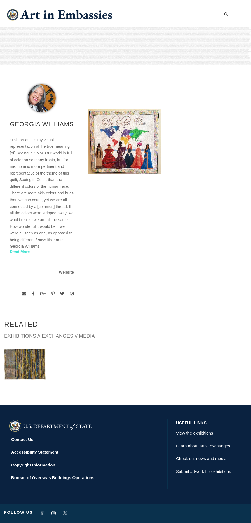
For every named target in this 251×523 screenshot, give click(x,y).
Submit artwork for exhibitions (203, 471)
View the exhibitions (194, 433)
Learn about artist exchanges (203, 446)
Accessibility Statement (34, 452)
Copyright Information (33, 465)
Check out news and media (201, 458)
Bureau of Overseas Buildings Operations (53, 477)
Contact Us (22, 439)
